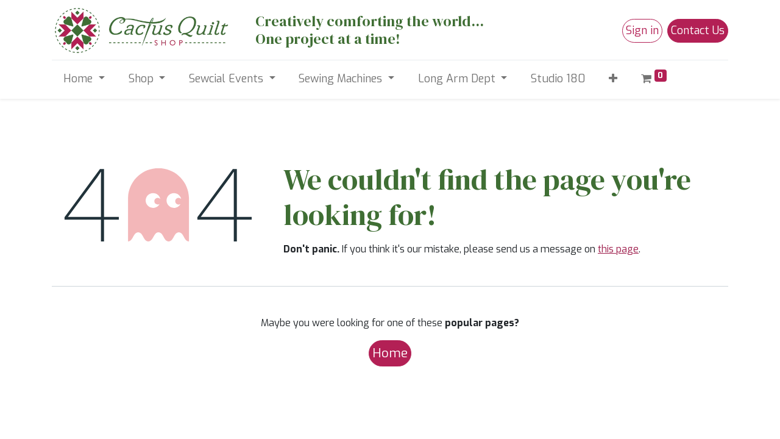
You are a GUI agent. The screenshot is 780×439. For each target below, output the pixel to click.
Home (390, 353)
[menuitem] (558, 79)
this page (618, 249)
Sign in (642, 30)
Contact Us (698, 30)
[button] (613, 79)
